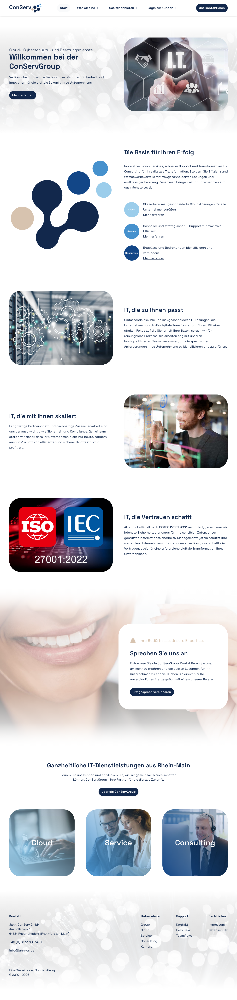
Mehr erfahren (22, 95)
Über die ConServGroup (118, 792)
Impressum (217, 925)
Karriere (146, 947)
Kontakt (182, 925)
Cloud (145, 930)
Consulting (149, 941)
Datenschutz (218, 930)
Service (146, 936)
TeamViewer (185, 936)
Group (145, 925)
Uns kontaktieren (212, 8)
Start (64, 8)
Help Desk (183, 930)
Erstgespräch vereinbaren (152, 692)
